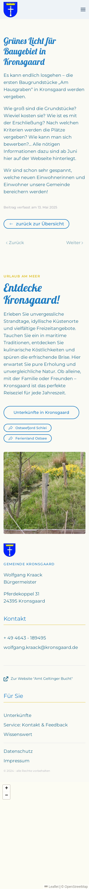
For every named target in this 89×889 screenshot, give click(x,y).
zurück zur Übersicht (36, 224)
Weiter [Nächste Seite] (74, 242)
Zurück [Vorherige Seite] (15, 242)
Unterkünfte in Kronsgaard (41, 412)
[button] (83, 9)
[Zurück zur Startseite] (10, 9)
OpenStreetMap (76, 887)
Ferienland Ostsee (27, 438)
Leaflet (51, 887)
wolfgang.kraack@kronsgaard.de (41, 647)
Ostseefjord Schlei (27, 427)
